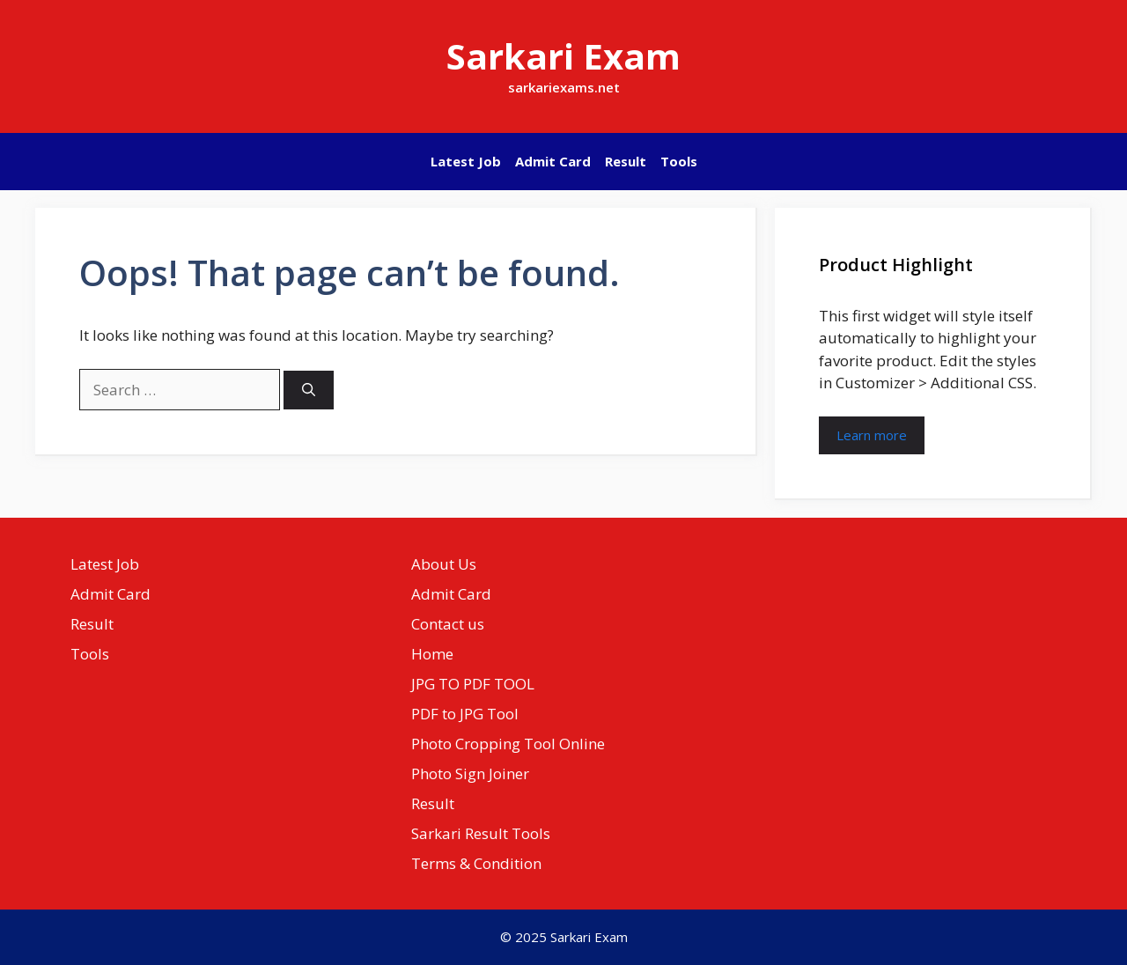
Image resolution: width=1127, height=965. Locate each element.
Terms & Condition (476, 863)
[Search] (309, 390)
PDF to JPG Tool (465, 713)
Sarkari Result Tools (480, 833)
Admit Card (553, 161)
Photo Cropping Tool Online (508, 743)
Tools (678, 161)
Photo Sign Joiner (470, 773)
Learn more (871, 435)
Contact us (447, 624)
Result (625, 161)
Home (432, 654)
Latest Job (466, 161)
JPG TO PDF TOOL (472, 684)
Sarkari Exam (563, 56)
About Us (443, 564)
